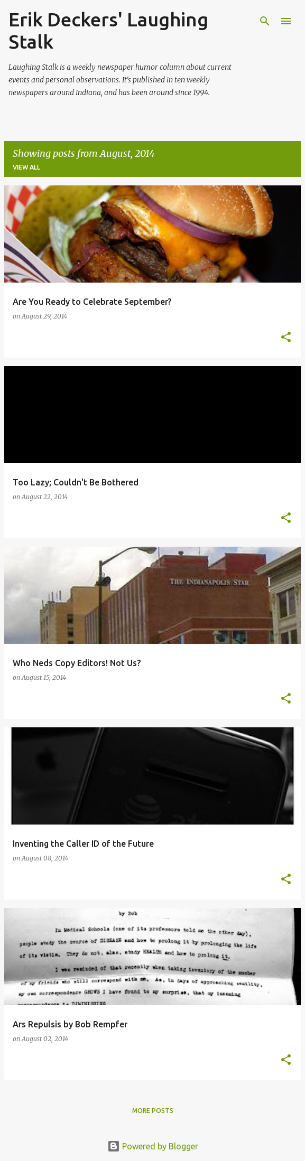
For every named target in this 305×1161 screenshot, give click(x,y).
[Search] (264, 21)
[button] (286, 338)
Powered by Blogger (152, 1146)
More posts (152, 1110)
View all (26, 167)
